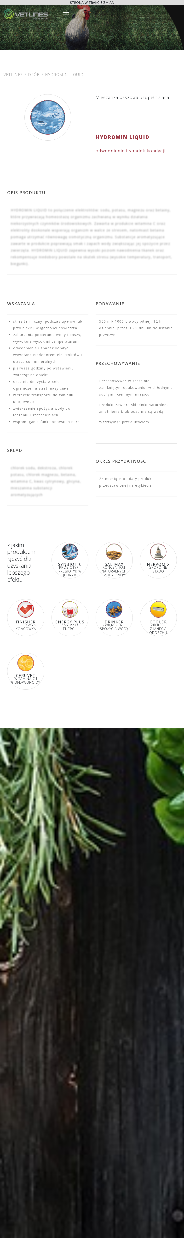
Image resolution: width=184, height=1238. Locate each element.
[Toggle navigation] (65, 13)
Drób (34, 74)
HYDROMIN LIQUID (64, 74)
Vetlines (13, 74)
